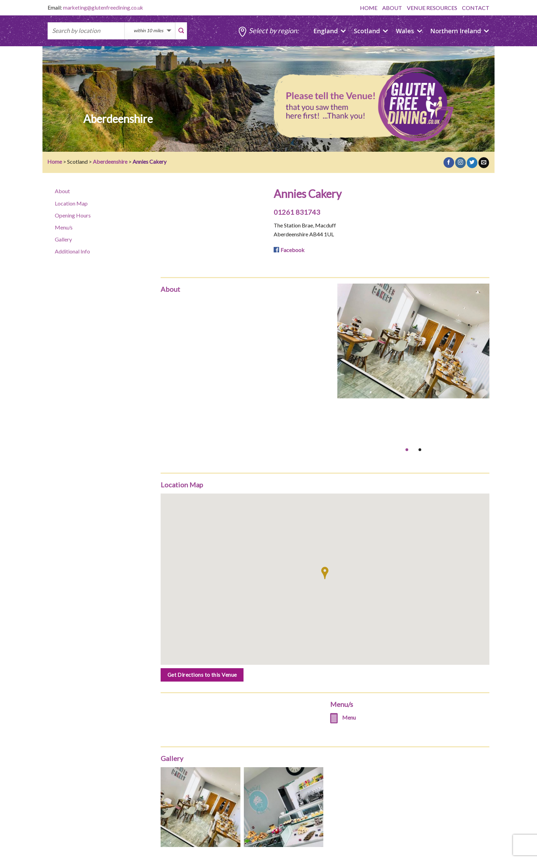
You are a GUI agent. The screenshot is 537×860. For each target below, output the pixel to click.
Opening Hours (73, 215)
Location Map (71, 203)
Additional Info (72, 251)
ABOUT (392, 7)
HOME (368, 7)
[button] (324, 573)
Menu (349, 717)
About (62, 191)
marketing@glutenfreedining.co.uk (103, 7)
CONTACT (475, 7)
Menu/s (64, 227)
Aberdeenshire (110, 161)
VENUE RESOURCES (432, 7)
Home (54, 161)
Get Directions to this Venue (202, 675)
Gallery (63, 239)
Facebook (292, 250)
